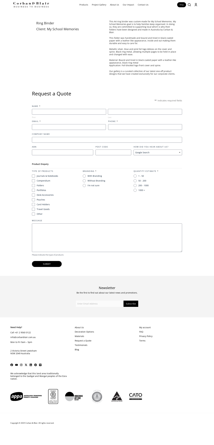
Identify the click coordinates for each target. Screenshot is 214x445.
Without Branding (96, 180)
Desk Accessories (45, 194)
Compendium (43, 180)
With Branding (95, 175)
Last (109, 117)
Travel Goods (43, 209)
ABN (34, 147)
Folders (40, 185)
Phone (113, 121)
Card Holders (43, 204)
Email (36, 121)
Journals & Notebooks (47, 175)
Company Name (41, 134)
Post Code (102, 147)
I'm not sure (93, 185)
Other (40, 213)
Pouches (41, 199)
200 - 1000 (143, 185)
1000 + (141, 190)
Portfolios (41, 190)
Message (37, 220)
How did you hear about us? (151, 147)
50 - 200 (142, 180)
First (34, 117)
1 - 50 (141, 175)
